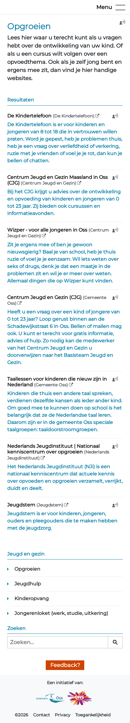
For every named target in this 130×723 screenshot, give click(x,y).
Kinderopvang (31, 598)
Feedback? (65, 665)
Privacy (62, 715)
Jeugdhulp (27, 584)
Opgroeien (27, 569)
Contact (41, 715)
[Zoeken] (115, 642)
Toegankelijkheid (92, 715)
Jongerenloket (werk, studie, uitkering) (61, 613)
